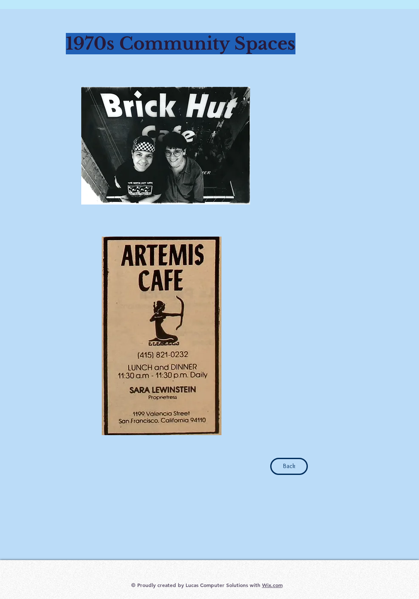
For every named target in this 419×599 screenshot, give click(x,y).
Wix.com (272, 584)
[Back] (289, 466)
